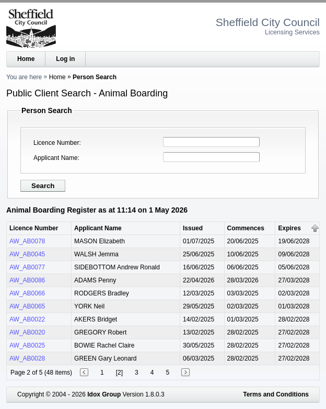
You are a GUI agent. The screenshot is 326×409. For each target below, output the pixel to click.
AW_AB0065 (27, 306)
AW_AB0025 (27, 345)
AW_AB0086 (27, 280)
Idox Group (104, 394)
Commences (245, 228)
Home (25, 59)
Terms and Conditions (276, 394)
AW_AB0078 (27, 241)
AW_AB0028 (27, 358)
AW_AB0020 (27, 332)
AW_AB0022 (27, 319)
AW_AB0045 (27, 254)
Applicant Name (55, 158)
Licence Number (56, 142)
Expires (289, 228)
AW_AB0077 (27, 267)
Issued (193, 228)
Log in (65, 59)
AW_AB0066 (27, 293)
